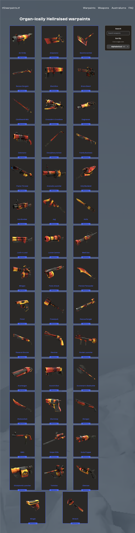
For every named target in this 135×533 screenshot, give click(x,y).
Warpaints (89, 8)
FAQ (131, 8)
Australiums (119, 8)
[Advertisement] (118, 81)
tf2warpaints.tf (11, 8)
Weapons (103, 8)
